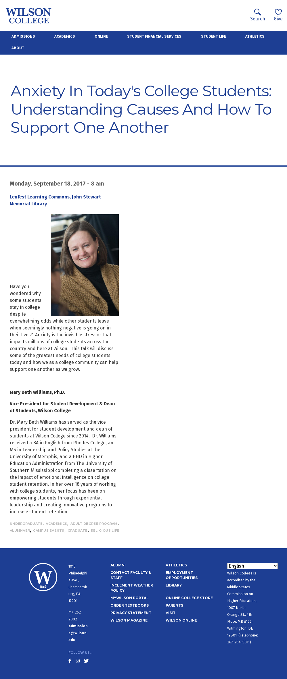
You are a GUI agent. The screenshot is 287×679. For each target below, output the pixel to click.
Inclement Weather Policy (131, 588)
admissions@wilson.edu (78, 633)
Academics (64, 36)
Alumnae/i (20, 530)
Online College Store (189, 598)
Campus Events (48, 530)
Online (101, 36)
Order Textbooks (129, 605)
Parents (174, 605)
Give (278, 15)
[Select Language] (252, 566)
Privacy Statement (130, 613)
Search (257, 15)
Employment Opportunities (182, 575)
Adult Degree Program (94, 524)
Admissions (23, 36)
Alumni (118, 565)
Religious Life (105, 530)
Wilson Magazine (129, 620)
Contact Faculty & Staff (130, 575)
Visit (170, 613)
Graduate (78, 530)
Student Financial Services (154, 36)
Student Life (213, 36)
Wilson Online (181, 620)
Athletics (255, 36)
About (18, 48)
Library (174, 585)
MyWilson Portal (129, 598)
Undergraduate (26, 524)
